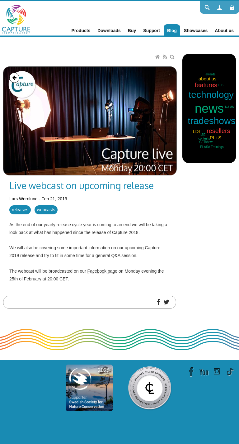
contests (204, 138)
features (206, 85)
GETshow (206, 142)
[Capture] (16, 18)
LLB (220, 85)
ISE (202, 134)
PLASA (205, 147)
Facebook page (102, 271)
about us (208, 78)
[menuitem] (81, 30)
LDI (196, 131)
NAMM (230, 107)
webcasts (46, 209)
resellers (218, 130)
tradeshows (211, 121)
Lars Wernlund (23, 198)
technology (211, 94)
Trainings (217, 147)
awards (210, 74)
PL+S (215, 137)
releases (20, 209)
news (209, 108)
